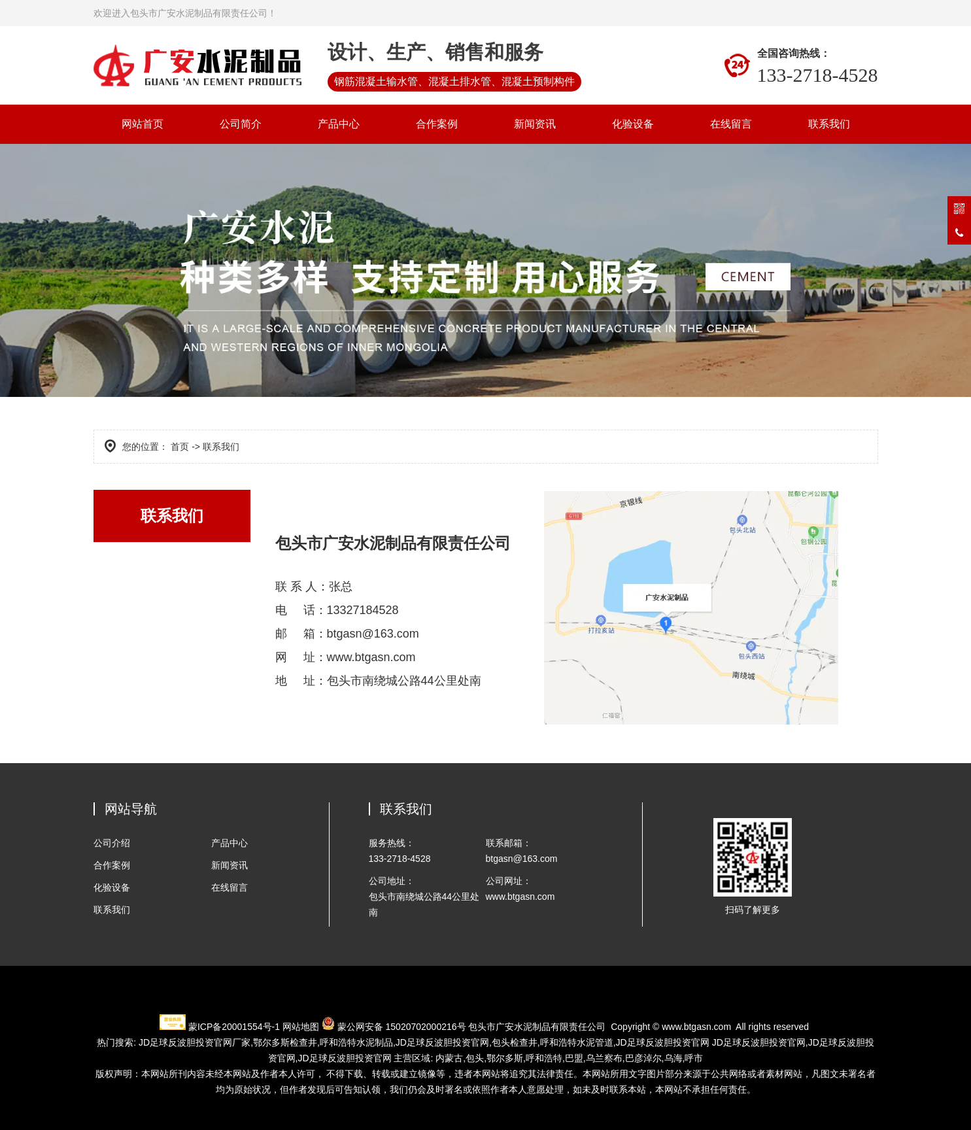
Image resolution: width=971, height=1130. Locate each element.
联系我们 (829, 123)
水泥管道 (576, 1042)
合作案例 (437, 123)
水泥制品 (356, 1042)
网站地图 (300, 1026)
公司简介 (241, 123)
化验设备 (633, 123)
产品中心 (339, 123)
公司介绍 (112, 843)
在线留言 (731, 123)
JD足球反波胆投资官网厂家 (194, 1042)
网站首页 (142, 123)
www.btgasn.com (696, 1026)
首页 (180, 446)
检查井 (285, 1042)
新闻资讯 (535, 123)
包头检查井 (514, 1042)
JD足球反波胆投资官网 (442, 1042)
